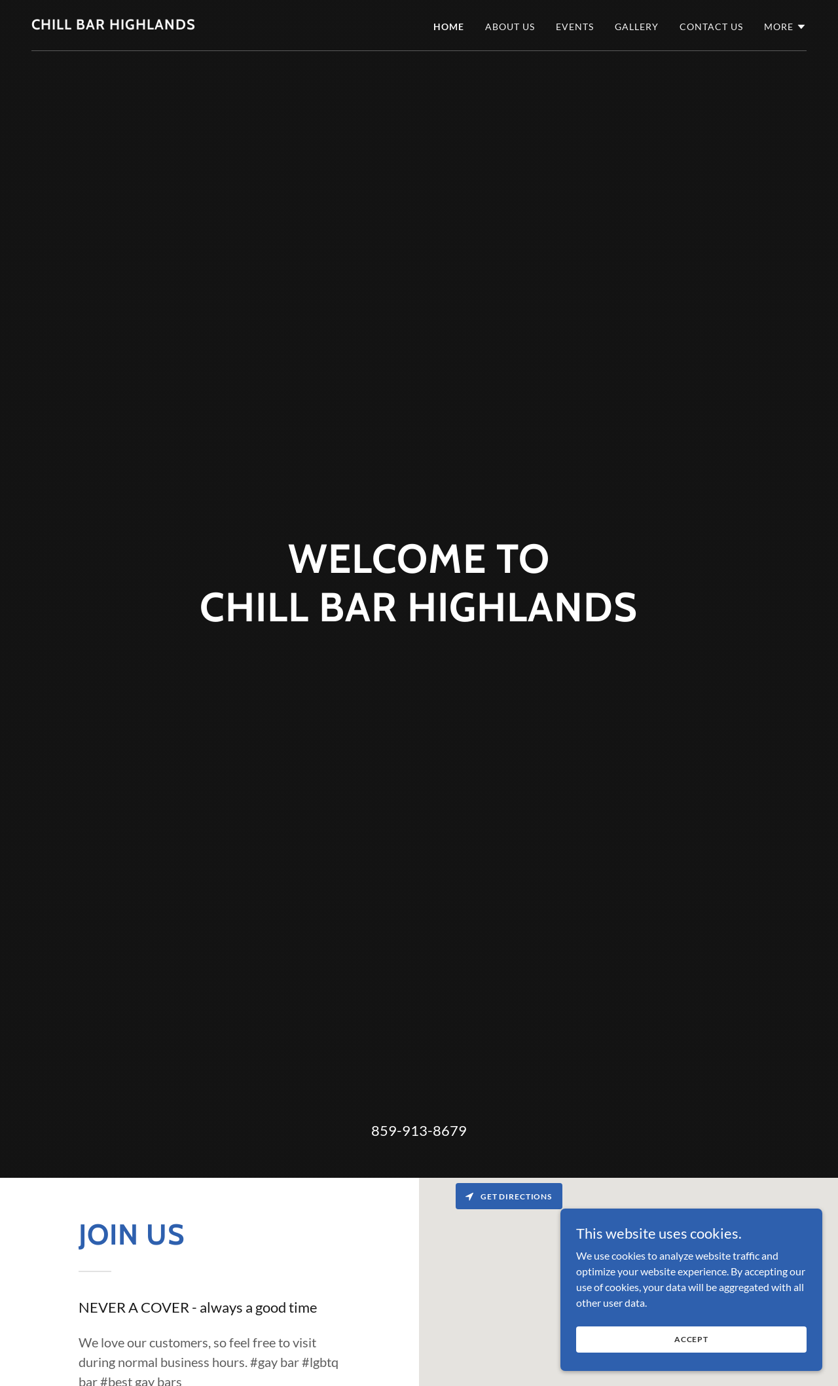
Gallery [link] (637, 26)
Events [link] (575, 26)
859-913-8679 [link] (419, 1130)
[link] (113, 25)
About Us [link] (510, 26)
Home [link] (448, 26)
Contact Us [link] (711, 26)
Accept (691, 1339)
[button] (785, 27)
